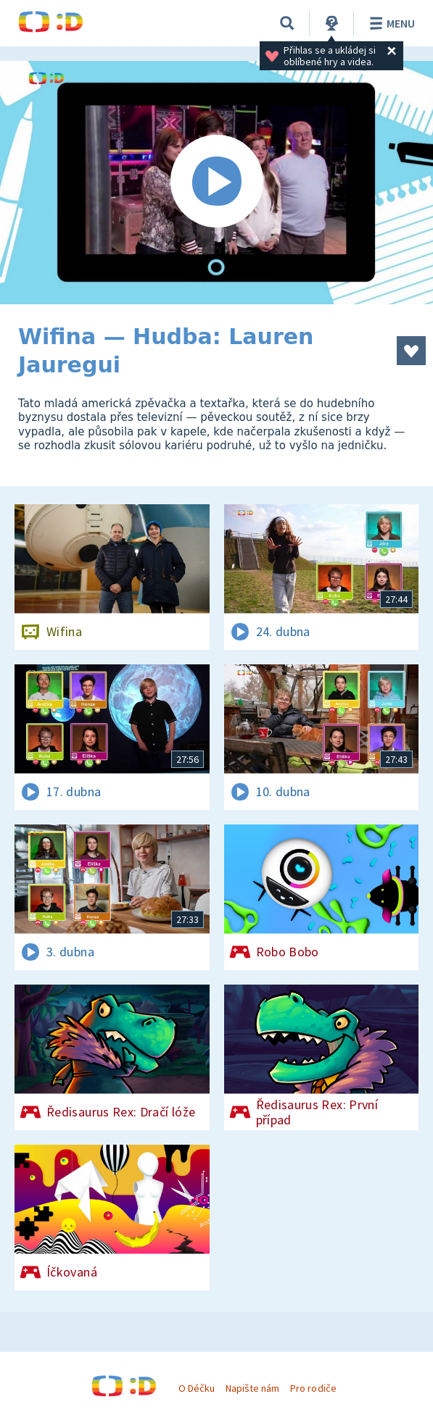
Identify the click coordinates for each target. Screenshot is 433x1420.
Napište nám (252, 1388)
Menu (390, 23)
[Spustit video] (216, 182)
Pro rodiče (313, 1388)
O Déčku (196, 1388)
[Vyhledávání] (287, 23)
